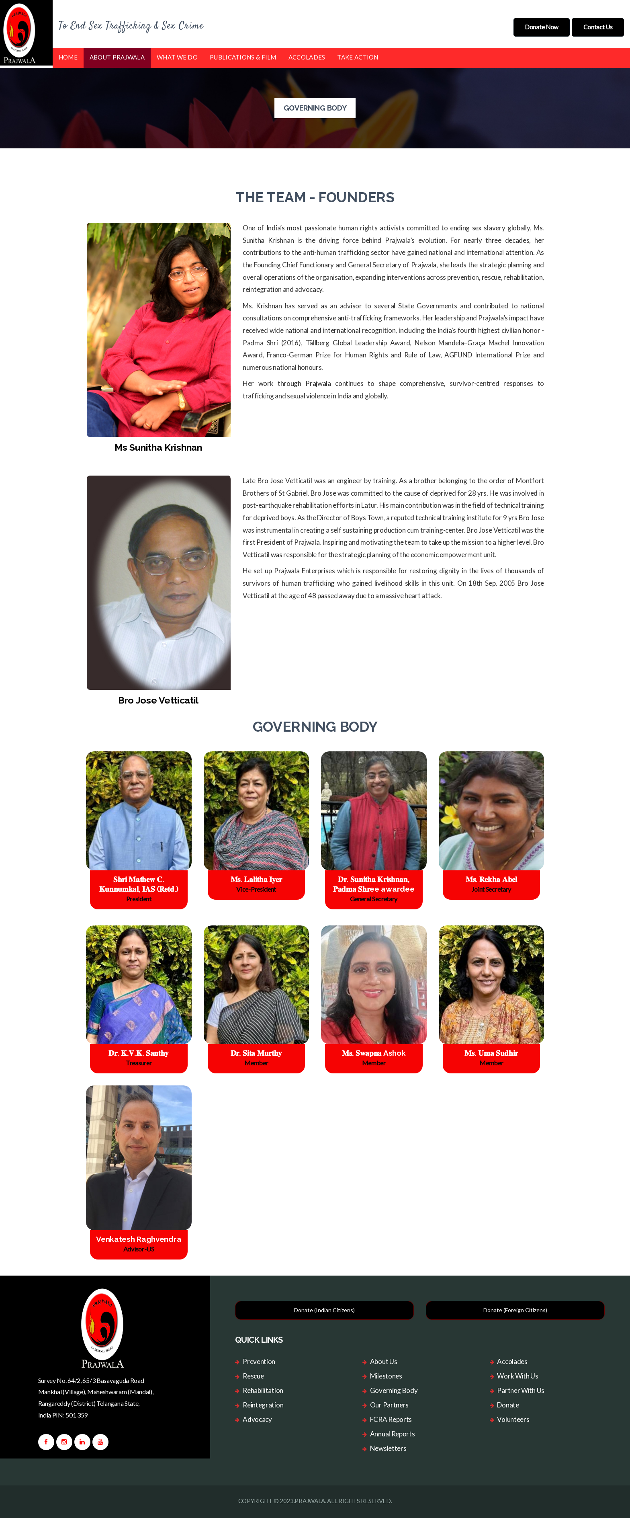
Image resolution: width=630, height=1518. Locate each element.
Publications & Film (243, 55)
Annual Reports (392, 1431)
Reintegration (263, 1402)
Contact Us (596, 25)
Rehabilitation (263, 1388)
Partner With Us (520, 1388)
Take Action (357, 55)
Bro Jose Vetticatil (158, 697)
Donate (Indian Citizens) (324, 1308)
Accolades (306, 55)
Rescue (253, 1373)
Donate (508, 1402)
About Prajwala (117, 55)
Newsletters (388, 1446)
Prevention (259, 1359)
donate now (537, 25)
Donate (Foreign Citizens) (515, 1308)
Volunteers (513, 1417)
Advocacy (257, 1417)
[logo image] (103, 1324)
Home (68, 55)
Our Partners (389, 1402)
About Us (383, 1359)
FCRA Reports (391, 1417)
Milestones (386, 1373)
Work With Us (517, 1373)
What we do (177, 55)
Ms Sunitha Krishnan (158, 444)
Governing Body (394, 1388)
